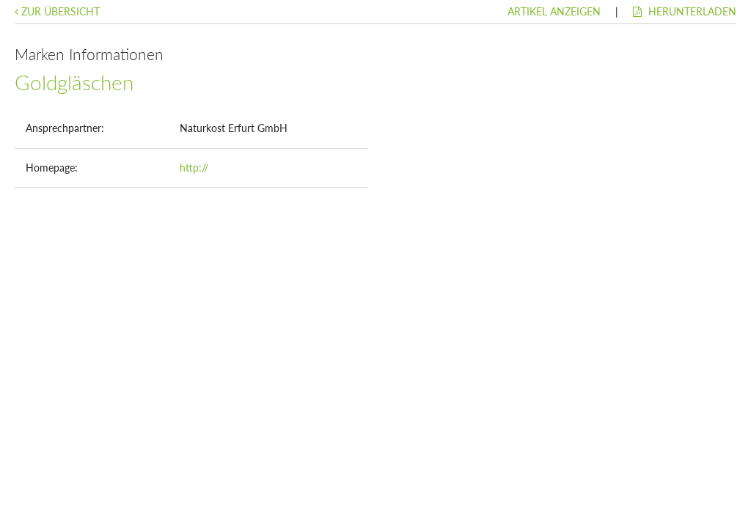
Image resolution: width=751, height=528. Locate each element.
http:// (194, 167)
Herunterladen (684, 11)
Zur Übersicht (57, 11)
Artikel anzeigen (554, 11)
